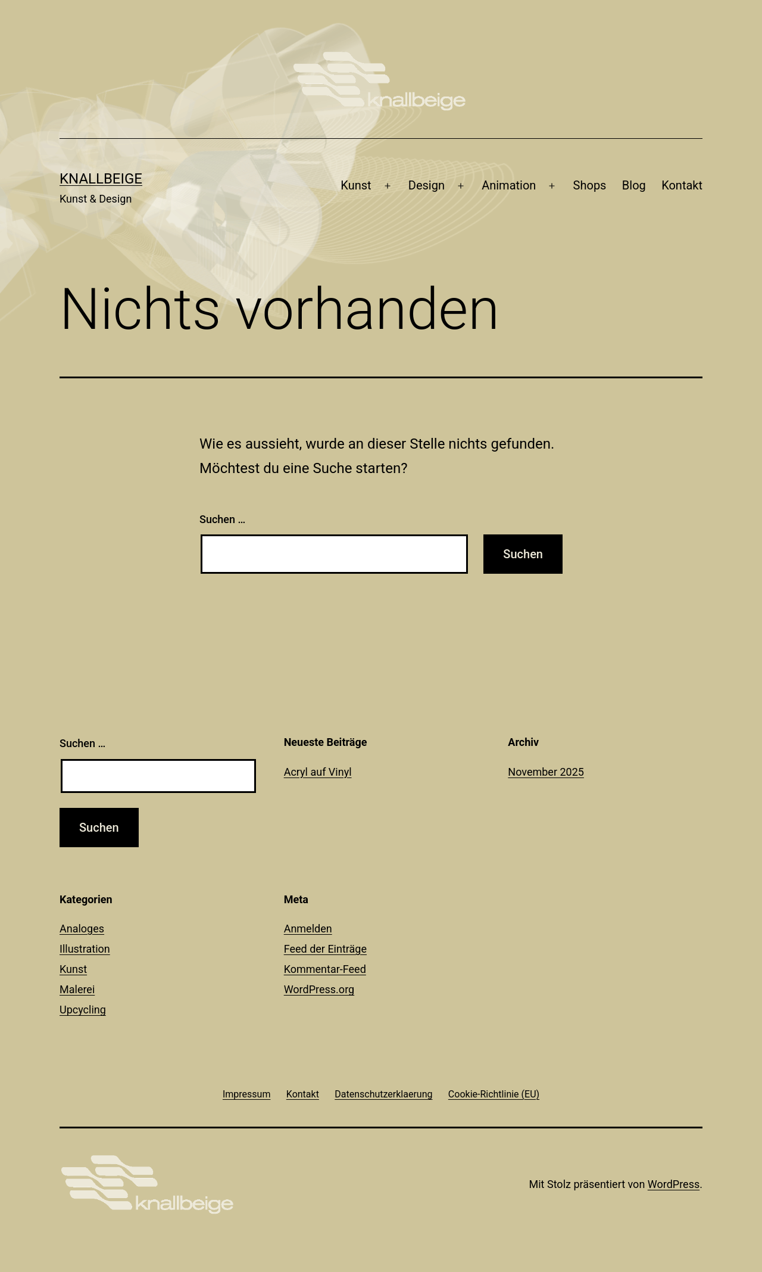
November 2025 (546, 772)
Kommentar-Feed (325, 969)
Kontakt (681, 185)
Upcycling (83, 1009)
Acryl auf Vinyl (318, 772)
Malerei (77, 989)
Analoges (82, 928)
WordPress (673, 1184)
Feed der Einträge (325, 949)
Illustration (85, 949)
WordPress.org (319, 989)
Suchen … (222, 519)
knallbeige (101, 178)
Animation (509, 185)
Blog (634, 185)
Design (426, 185)
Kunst (356, 185)
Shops (590, 185)
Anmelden (308, 928)
